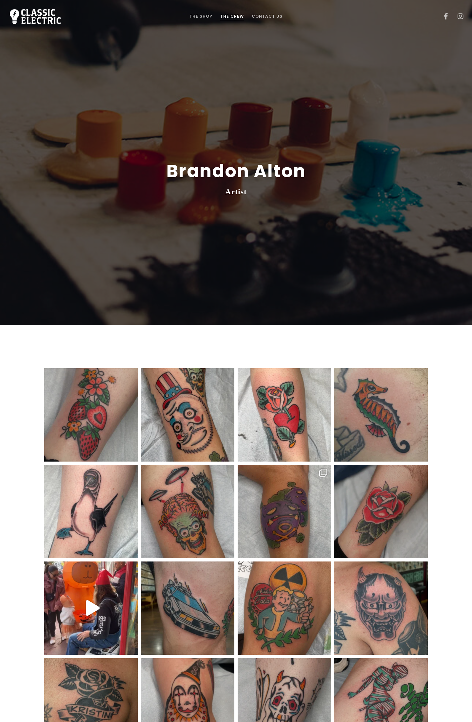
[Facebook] (441, 16)
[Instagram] (456, 16)
